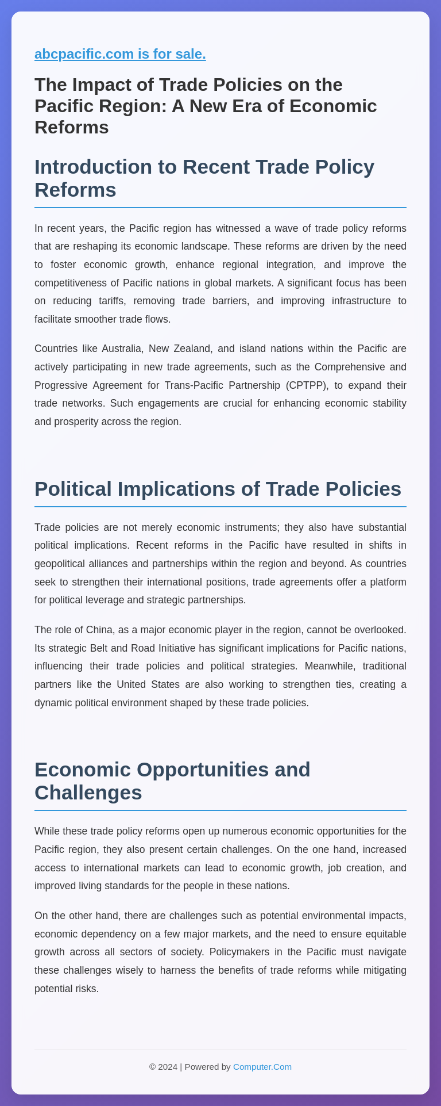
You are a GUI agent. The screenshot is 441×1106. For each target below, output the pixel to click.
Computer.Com (262, 1066)
